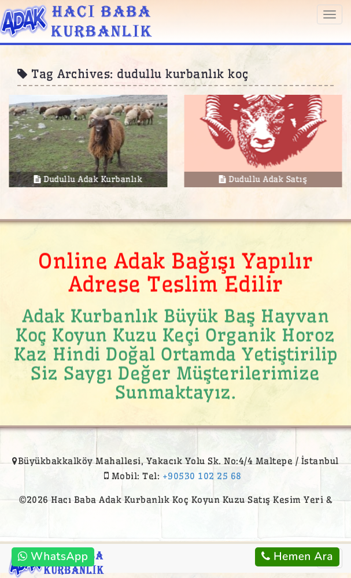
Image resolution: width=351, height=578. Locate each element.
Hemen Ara (297, 556)
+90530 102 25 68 (202, 475)
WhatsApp (53, 556)
